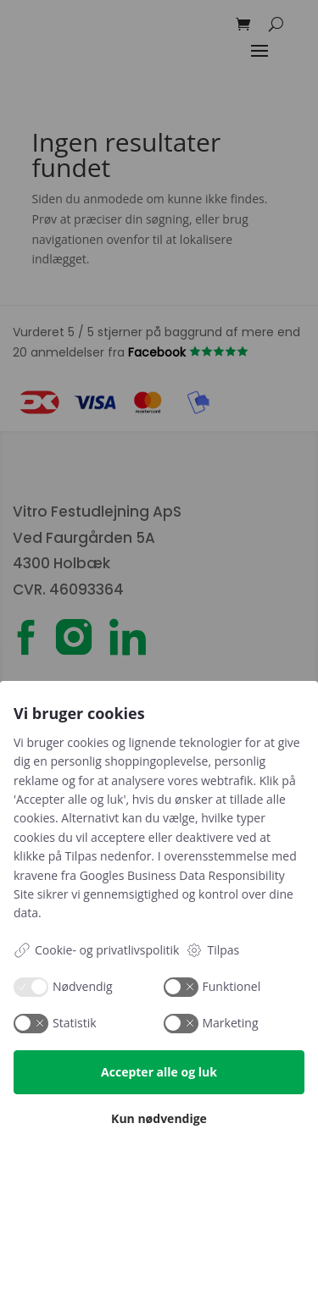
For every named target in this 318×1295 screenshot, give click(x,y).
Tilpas (212, 950)
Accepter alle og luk (159, 1072)
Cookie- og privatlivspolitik (96, 950)
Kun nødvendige (159, 1118)
